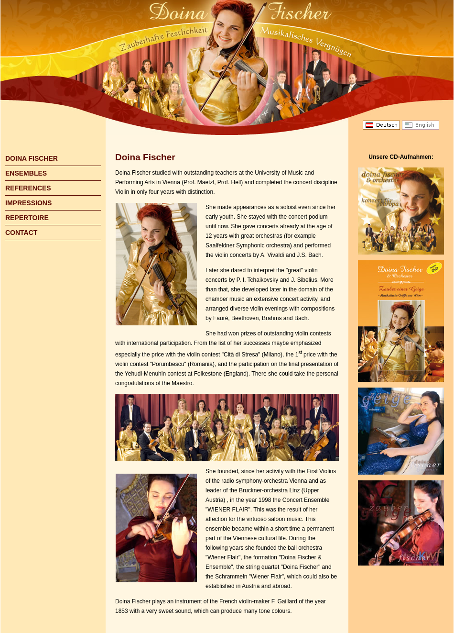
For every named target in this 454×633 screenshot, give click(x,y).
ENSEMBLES (26, 173)
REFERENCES (28, 188)
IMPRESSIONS (28, 203)
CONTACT (21, 232)
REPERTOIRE (27, 218)
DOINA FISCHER (31, 158)
